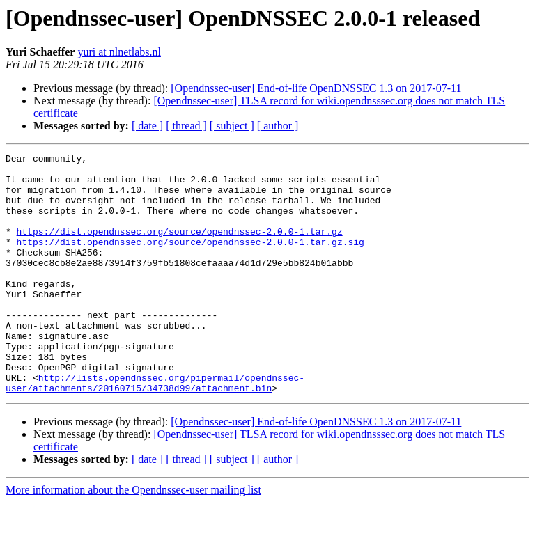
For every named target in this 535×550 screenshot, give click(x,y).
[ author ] (278, 126)
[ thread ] (186, 126)
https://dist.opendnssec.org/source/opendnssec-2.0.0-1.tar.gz (180, 248)
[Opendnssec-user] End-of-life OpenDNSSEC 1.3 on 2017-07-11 (316, 88)
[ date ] (147, 126)
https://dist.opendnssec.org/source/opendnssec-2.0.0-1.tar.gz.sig (190, 260)
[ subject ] (232, 126)
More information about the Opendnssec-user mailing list (133, 538)
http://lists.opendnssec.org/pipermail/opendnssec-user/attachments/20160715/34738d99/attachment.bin (155, 429)
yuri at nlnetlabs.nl (119, 52)
